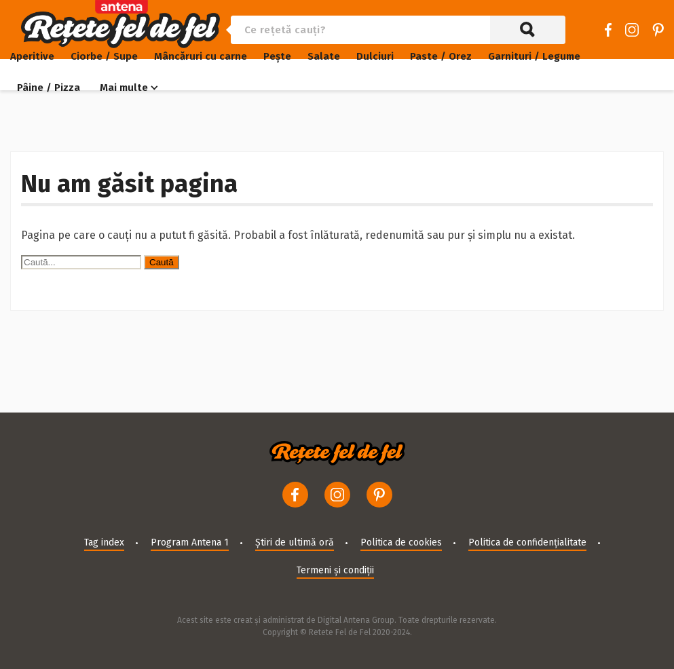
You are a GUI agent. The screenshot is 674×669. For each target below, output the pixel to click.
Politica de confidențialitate (527, 542)
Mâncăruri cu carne (200, 56)
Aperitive (32, 56)
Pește (277, 56)
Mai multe (124, 87)
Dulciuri (375, 56)
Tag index (104, 542)
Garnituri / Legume (534, 56)
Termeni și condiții (335, 570)
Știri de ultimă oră (294, 542)
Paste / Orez (441, 56)
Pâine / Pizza (48, 87)
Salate (323, 56)
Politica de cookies (401, 542)
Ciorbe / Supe (104, 56)
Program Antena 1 (190, 542)
